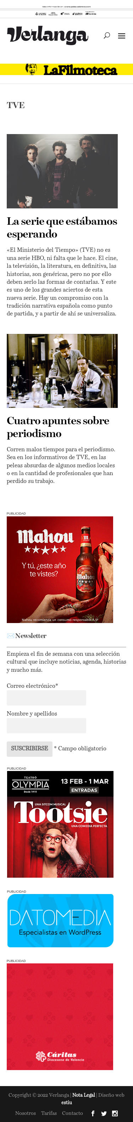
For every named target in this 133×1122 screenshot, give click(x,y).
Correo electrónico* (32, 686)
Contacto (72, 1113)
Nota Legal (84, 1095)
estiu (66, 1103)
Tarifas (49, 1113)
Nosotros (25, 1113)
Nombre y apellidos (32, 714)
